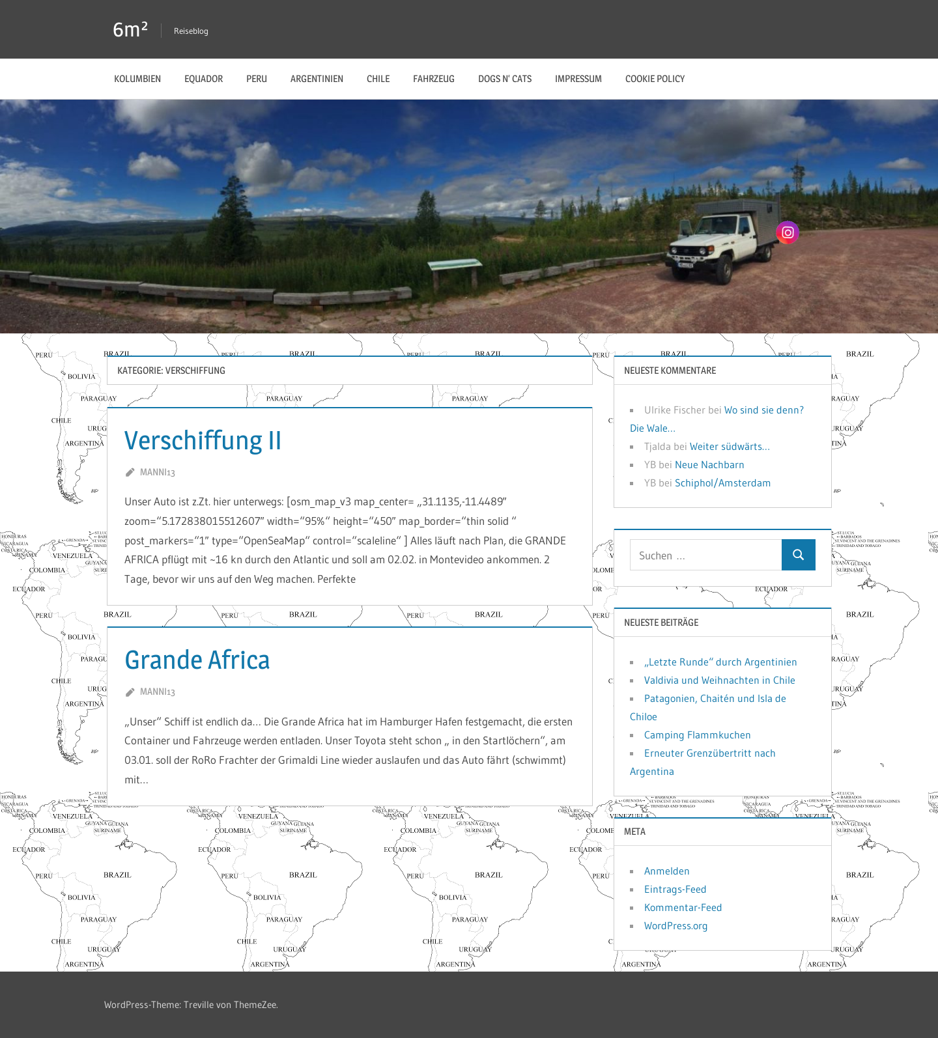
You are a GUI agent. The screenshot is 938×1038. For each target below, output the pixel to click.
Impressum (578, 78)
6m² (131, 29)
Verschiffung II (203, 440)
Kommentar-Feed (683, 907)
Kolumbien (137, 78)
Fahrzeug (434, 78)
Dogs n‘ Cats (505, 78)
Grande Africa (197, 659)
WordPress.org (676, 925)
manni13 (157, 472)
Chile (378, 78)
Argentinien (317, 78)
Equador (203, 78)
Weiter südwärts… (730, 446)
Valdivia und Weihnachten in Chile (719, 679)
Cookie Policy (655, 78)
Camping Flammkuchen (697, 734)
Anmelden (667, 870)
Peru (256, 78)
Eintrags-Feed (675, 888)
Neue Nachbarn (710, 464)
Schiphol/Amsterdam (723, 482)
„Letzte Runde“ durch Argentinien (720, 661)
